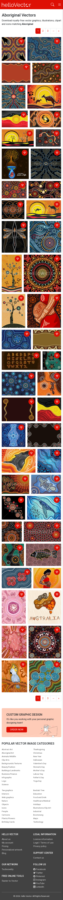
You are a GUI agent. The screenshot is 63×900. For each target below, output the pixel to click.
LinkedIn (38, 887)
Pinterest (39, 876)
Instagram (39, 880)
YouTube (38, 883)
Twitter (38, 873)
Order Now (16, 729)
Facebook (39, 869)
